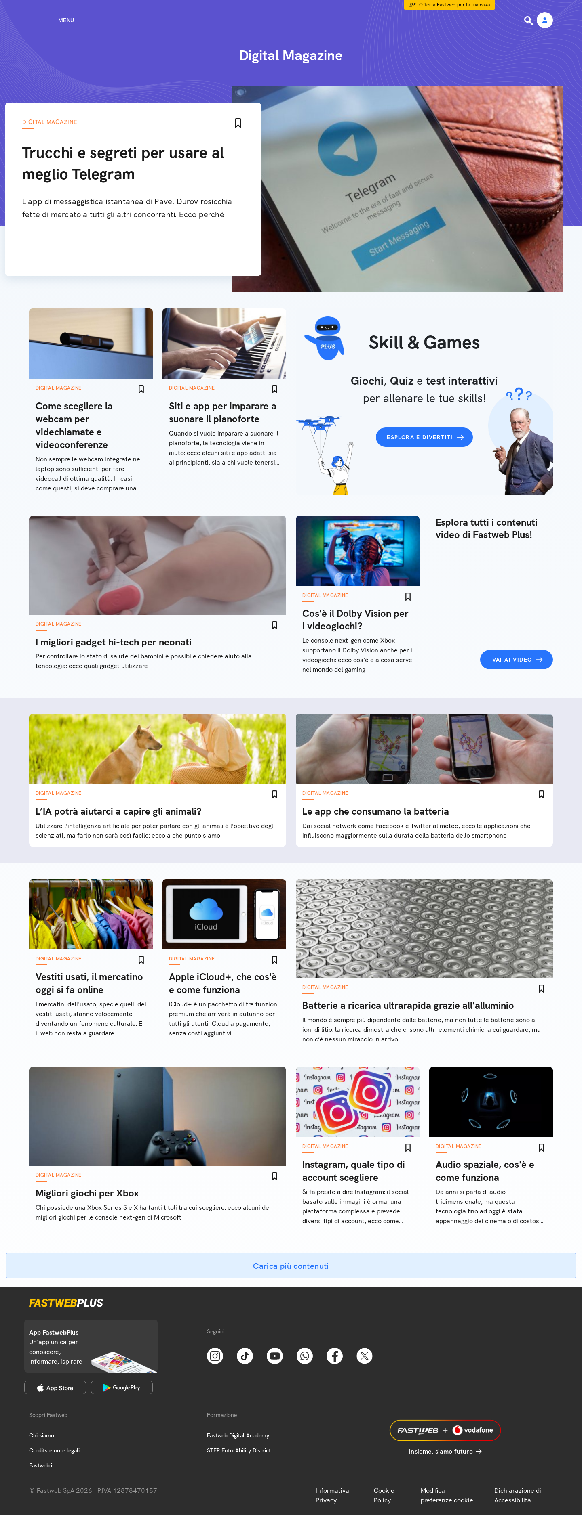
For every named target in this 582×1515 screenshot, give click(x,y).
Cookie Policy (384, 1495)
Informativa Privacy (332, 1495)
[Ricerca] (529, 20)
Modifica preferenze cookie (447, 1495)
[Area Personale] (545, 20)
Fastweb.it (41, 1465)
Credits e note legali (54, 1450)
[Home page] (291, 20)
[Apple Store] (55, 1387)
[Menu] (51, 20)
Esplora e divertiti (420, 437)
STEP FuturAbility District (239, 1450)
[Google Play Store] (122, 1387)
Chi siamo (41, 1435)
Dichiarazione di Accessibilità (517, 1495)
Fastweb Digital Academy (238, 1435)
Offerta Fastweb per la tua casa (454, 5)
